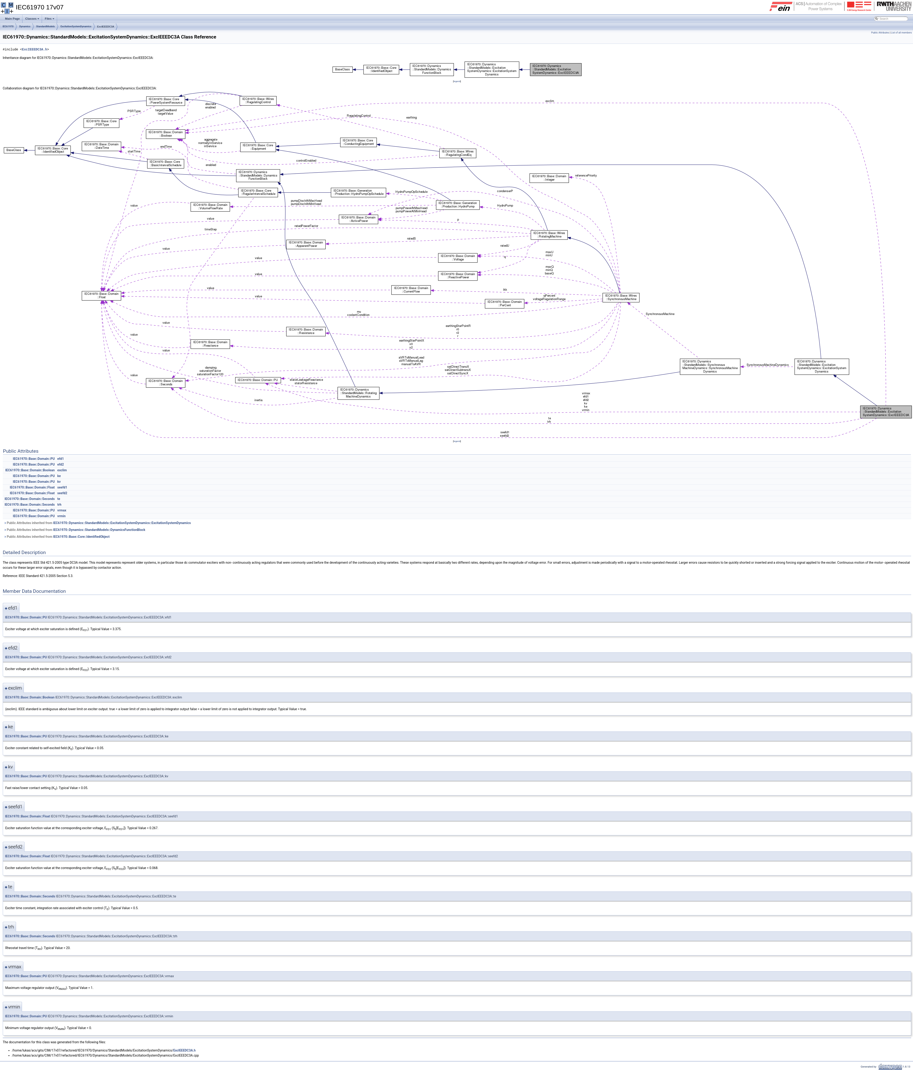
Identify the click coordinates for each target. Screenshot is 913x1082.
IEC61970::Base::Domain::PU (34, 459)
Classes (32, 20)
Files (50, 20)
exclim (62, 470)
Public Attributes (880, 32)
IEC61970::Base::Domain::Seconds (30, 499)
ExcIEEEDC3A (105, 26)
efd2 (60, 464)
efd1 (60, 459)
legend (457, 81)
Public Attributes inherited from (97, 523)
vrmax (61, 510)
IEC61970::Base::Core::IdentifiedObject (81, 536)
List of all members (901, 32)
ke (59, 476)
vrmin (61, 516)
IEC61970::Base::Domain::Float (32, 487)
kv (59, 481)
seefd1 (62, 487)
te (58, 499)
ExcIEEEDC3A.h (34, 49)
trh (59, 504)
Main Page (12, 18)
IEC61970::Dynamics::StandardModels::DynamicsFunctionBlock (99, 530)
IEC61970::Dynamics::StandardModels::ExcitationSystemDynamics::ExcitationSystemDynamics (122, 523)
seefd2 (62, 493)
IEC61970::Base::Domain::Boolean (30, 470)
